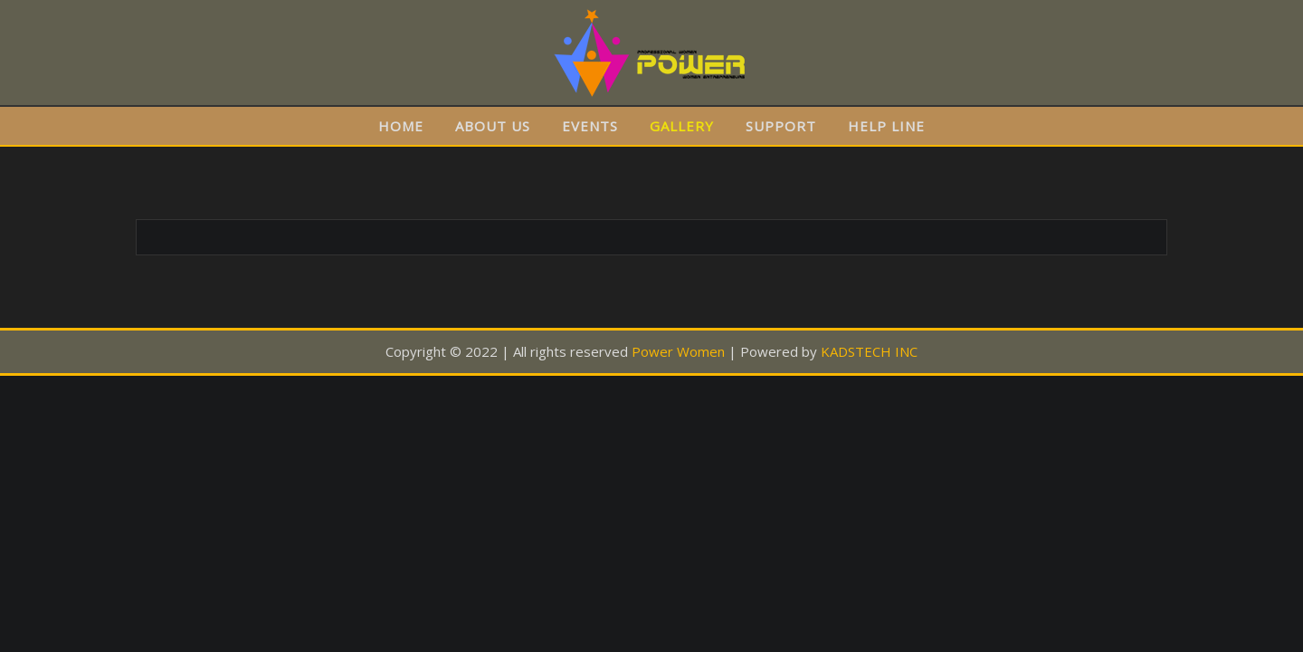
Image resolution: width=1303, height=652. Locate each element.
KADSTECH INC (869, 351)
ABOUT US (492, 126)
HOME (400, 126)
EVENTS (590, 126)
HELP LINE (886, 126)
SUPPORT (781, 126)
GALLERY (682, 126)
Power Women (678, 351)
